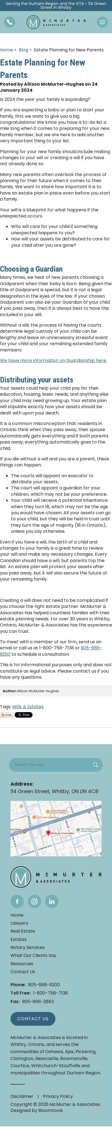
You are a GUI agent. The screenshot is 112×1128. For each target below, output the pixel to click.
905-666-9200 (35, 985)
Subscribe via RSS (6, 715)
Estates (18, 939)
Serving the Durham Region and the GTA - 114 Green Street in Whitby (56, 5)
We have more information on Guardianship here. (53, 360)
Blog (23, 50)
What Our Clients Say (33, 956)
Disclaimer (21, 1096)
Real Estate (22, 931)
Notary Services (27, 948)
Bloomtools (50, 1110)
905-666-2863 (32, 1001)
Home (6, 50)
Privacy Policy (58, 1096)
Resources (21, 964)
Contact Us (22, 972)
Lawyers (19, 923)
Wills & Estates (28, 707)
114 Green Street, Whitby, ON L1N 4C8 (54, 787)
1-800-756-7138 (39, 993)
